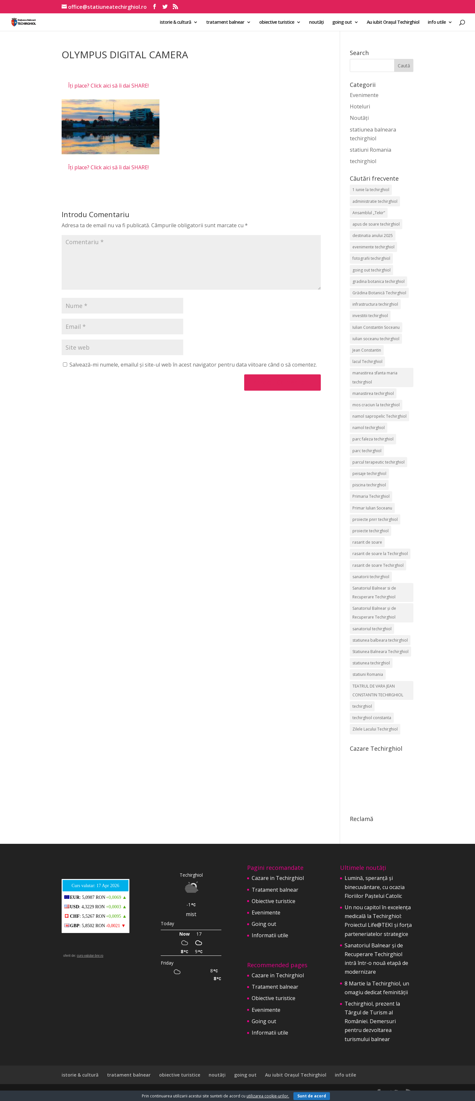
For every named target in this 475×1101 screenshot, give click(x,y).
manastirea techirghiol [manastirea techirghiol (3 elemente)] (373, 393)
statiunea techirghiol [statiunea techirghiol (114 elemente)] (371, 663)
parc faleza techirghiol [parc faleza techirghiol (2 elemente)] (372, 439)
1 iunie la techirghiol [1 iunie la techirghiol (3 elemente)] (370, 189)
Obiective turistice (273, 901)
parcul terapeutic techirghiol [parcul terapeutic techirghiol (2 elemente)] (378, 462)
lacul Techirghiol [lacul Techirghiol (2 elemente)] (367, 361)
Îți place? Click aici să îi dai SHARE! (108, 85)
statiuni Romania (370, 149)
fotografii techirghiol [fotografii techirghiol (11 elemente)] (371, 258)
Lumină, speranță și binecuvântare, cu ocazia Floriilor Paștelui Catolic (375, 886)
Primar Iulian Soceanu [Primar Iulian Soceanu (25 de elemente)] (372, 508)
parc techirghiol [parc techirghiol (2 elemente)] (366, 450)
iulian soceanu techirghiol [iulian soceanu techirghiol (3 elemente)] (375, 338)
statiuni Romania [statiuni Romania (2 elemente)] (367, 674)
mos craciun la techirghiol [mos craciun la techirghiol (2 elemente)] (376, 405)
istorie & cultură (175, 22)
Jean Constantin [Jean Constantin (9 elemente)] (366, 350)
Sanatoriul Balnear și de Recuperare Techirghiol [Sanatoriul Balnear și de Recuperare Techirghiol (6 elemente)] (374, 613)
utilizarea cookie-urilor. (267, 1096)
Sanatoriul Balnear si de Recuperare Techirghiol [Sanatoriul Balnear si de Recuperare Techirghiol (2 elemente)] (374, 592)
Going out (264, 923)
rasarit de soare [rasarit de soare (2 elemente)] (367, 542)
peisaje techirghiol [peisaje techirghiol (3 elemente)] (369, 473)
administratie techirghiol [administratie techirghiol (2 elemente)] (374, 201)
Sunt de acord (311, 1096)
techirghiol (363, 161)
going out (342, 22)
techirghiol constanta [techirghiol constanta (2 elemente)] (371, 717)
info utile (437, 22)
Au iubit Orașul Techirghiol (393, 22)
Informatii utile (270, 935)
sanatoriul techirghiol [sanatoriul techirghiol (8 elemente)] (372, 629)
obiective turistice (276, 22)
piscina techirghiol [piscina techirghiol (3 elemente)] (369, 485)
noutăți (316, 22)
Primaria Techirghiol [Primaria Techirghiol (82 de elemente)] (371, 496)
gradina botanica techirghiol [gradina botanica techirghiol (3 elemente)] (378, 281)
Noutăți (359, 117)
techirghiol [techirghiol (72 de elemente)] (362, 706)
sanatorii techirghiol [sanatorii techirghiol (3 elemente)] (370, 576)
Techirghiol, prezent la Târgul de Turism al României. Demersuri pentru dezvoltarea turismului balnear (372, 1021)
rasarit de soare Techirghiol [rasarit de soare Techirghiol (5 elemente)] (378, 565)
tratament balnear (225, 22)
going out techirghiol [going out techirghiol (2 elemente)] (371, 270)
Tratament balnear (275, 889)
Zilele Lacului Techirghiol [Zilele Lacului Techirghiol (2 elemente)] (375, 729)
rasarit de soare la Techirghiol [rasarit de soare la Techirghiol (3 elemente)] (380, 553)
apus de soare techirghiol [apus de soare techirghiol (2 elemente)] (376, 224)
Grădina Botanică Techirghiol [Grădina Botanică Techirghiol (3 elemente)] (379, 293)
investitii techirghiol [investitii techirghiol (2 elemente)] (370, 315)
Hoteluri (360, 106)
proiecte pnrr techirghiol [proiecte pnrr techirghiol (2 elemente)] (375, 519)
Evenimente (364, 95)
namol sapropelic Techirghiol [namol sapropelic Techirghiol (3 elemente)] (379, 416)
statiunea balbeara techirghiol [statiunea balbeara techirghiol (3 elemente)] (380, 640)
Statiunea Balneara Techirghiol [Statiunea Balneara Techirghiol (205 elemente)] (380, 651)
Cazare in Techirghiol (278, 878)
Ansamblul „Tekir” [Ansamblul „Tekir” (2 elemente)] (368, 213)
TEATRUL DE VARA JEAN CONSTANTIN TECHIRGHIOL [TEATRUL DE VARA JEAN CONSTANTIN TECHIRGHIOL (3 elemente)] (377, 690)
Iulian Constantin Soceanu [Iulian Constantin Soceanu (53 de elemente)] (376, 327)
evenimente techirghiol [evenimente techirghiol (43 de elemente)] (373, 247)
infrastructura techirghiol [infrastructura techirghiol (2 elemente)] (375, 304)
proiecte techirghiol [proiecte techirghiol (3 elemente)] (370, 531)
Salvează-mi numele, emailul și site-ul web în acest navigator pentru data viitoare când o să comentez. (193, 364)
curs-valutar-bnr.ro (90, 955)
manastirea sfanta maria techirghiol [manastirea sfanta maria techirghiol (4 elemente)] (374, 377)
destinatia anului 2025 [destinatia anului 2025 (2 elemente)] (372, 235)
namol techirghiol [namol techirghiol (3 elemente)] (368, 427)
